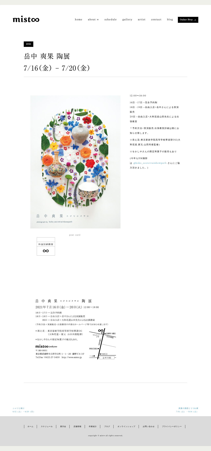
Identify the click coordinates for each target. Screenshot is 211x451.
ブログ (107, 426)
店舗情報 (77, 426)
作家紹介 (93, 426)
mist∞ (103, 435)
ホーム (30, 426)
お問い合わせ (149, 426)
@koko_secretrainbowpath (149, 163)
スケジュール (47, 426)
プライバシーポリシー (172, 426)
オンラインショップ (126, 426)
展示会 (63, 426)
